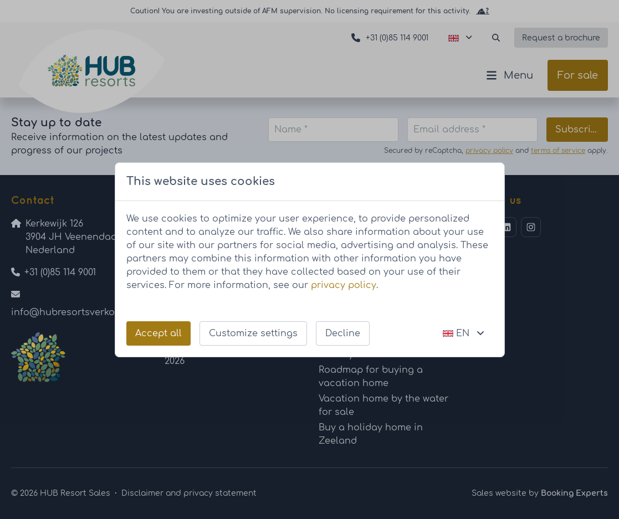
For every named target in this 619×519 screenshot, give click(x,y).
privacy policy (343, 285)
